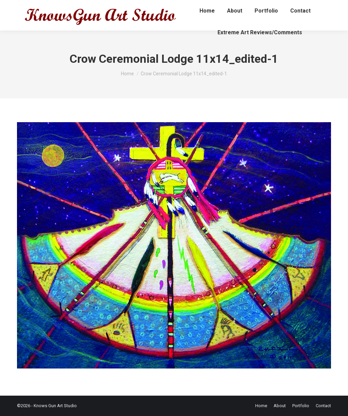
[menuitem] (207, 11)
